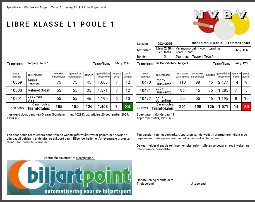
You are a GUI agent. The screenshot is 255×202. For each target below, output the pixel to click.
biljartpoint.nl (85, 158)
